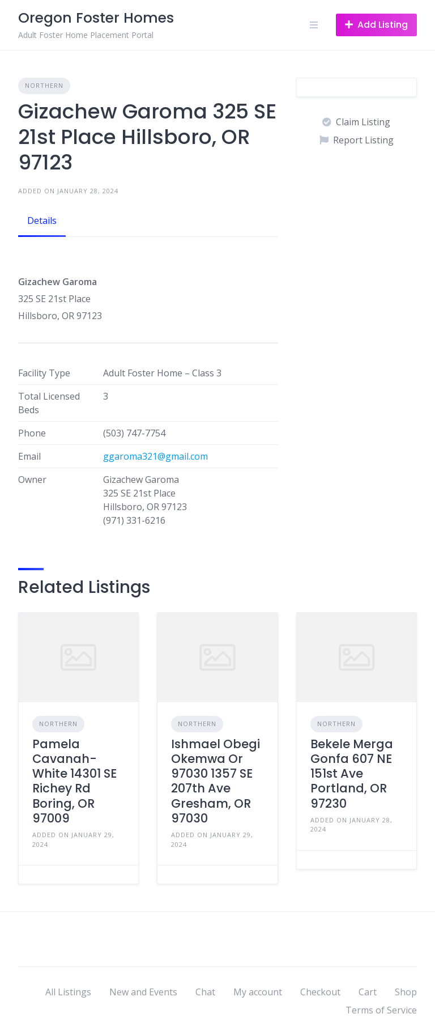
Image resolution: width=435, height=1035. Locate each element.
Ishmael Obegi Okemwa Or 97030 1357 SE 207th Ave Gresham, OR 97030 (215, 781)
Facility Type (44, 373)
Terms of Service (381, 1010)
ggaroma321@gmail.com (155, 456)
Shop (406, 992)
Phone (32, 433)
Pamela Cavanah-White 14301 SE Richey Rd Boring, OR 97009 (74, 781)
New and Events (143, 992)
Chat (205, 992)
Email (29, 456)
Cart (368, 992)
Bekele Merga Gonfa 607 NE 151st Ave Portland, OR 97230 (351, 774)
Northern (44, 85)
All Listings (68, 992)
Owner (32, 479)
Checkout (320, 992)
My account (257, 992)
